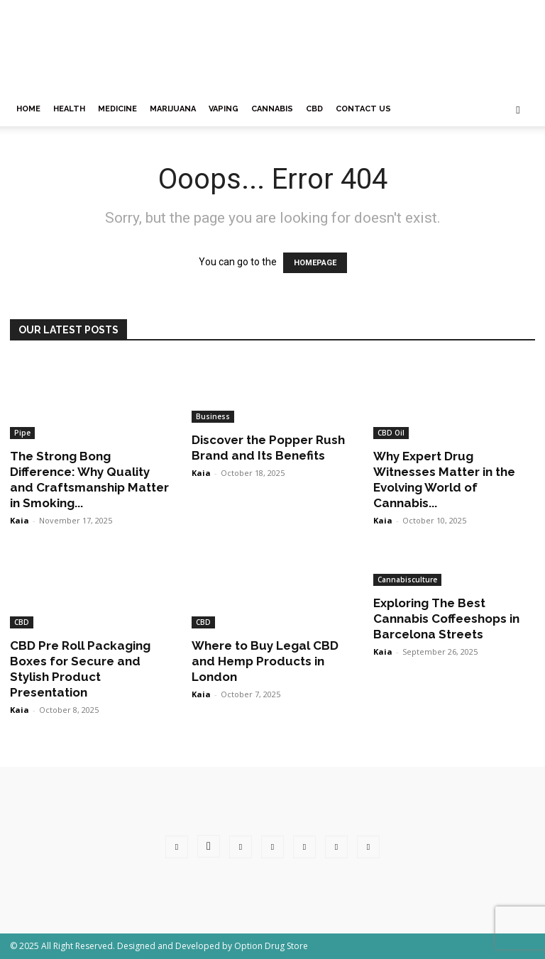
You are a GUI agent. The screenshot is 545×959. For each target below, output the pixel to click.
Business (213, 416)
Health (69, 108)
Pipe (22, 433)
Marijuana (173, 108)
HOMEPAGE (315, 262)
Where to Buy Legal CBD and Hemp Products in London (265, 661)
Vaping (223, 108)
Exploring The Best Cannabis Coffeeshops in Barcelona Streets (446, 618)
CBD (314, 108)
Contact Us (363, 108)
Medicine (117, 108)
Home (28, 108)
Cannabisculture (407, 579)
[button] (518, 109)
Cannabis (272, 108)
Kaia (19, 520)
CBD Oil (391, 433)
